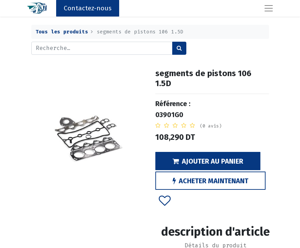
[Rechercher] (179, 48)
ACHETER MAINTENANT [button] (210, 181)
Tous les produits (61, 32)
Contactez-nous (88, 8)
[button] (164, 200)
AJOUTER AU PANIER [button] (208, 161)
